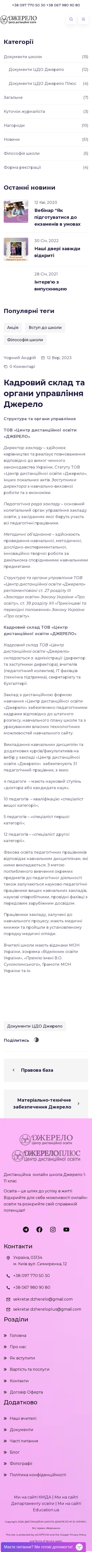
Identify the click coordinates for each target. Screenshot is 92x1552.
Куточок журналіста (24, 111)
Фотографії (21, 1463)
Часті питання (24, 1441)
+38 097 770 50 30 (28, 5)
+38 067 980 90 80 (63, 5)
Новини (12, 139)
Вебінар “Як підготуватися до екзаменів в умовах (57, 217)
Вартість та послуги (30, 1369)
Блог (15, 1452)
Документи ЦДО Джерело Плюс (42, 83)
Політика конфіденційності (38, 1475)
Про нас (18, 1346)
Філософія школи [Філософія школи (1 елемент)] (25, 340)
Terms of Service (44, 1541)
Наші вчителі (23, 1418)
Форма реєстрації (22, 167)
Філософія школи (22, 153)
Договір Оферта (26, 1392)
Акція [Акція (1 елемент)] (12, 327)
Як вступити (22, 1358)
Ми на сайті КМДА (32, 1497)
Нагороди (14, 125)
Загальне (13, 97)
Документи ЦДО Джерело (35, 1026)
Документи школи (23, 56)
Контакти (19, 1381)
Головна (18, 1335)
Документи (21, 1429)
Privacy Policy (78, 1534)
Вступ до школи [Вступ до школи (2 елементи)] (45, 327)
